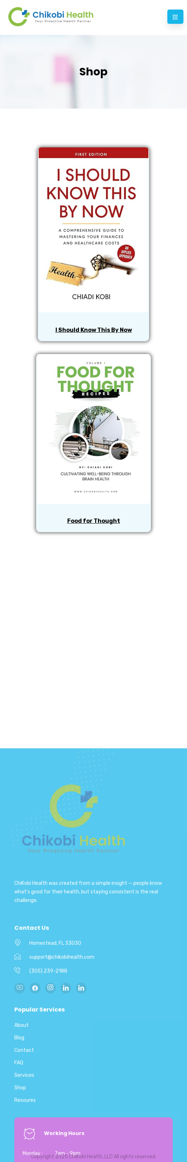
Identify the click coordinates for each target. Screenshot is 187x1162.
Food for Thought (93, 520)
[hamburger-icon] (175, 14)
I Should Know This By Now (93, 330)
